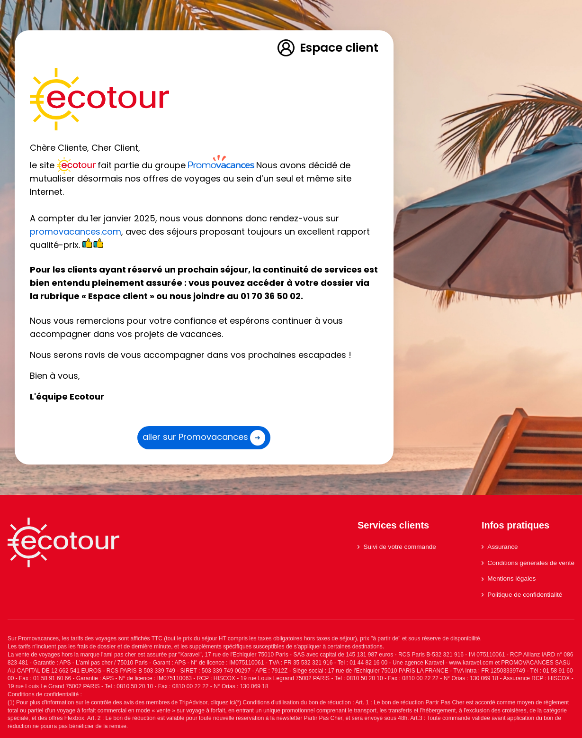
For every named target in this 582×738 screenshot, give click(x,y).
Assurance (500, 546)
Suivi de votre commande (397, 546)
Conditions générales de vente (528, 562)
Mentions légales (509, 578)
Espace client (327, 48)
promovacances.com (75, 231)
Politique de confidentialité (522, 594)
